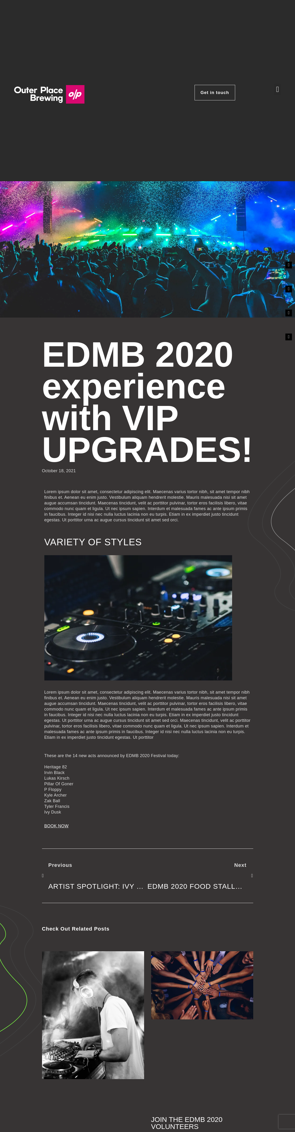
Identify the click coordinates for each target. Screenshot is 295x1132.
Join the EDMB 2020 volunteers (186, 1123)
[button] (277, 89)
